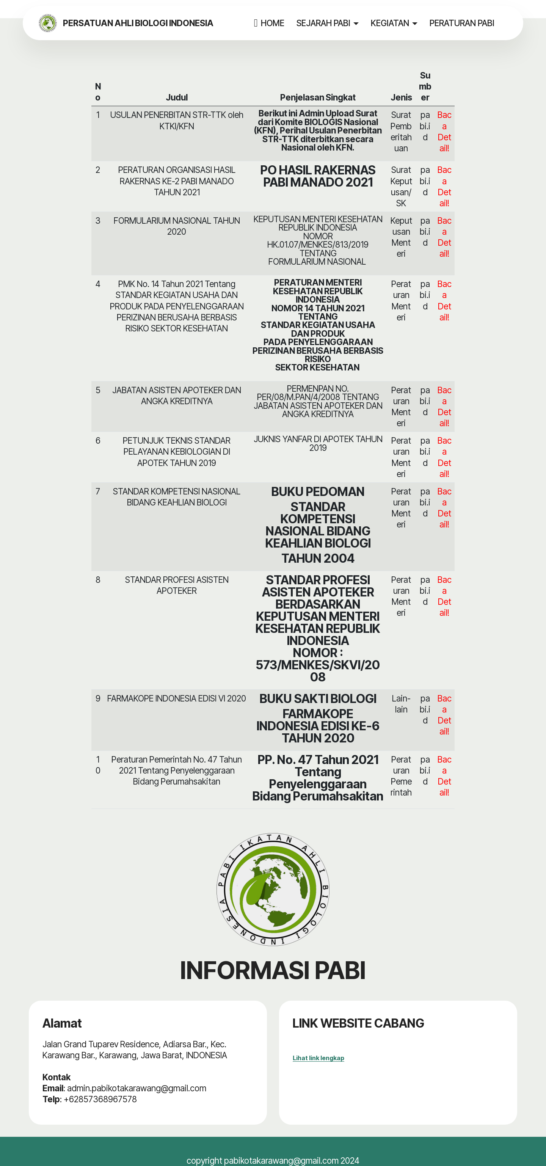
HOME (273, 23)
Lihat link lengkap (318, 1058)
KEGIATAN (394, 23)
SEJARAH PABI (328, 23)
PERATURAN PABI (466, 23)
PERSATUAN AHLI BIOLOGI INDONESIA (150, 23)
